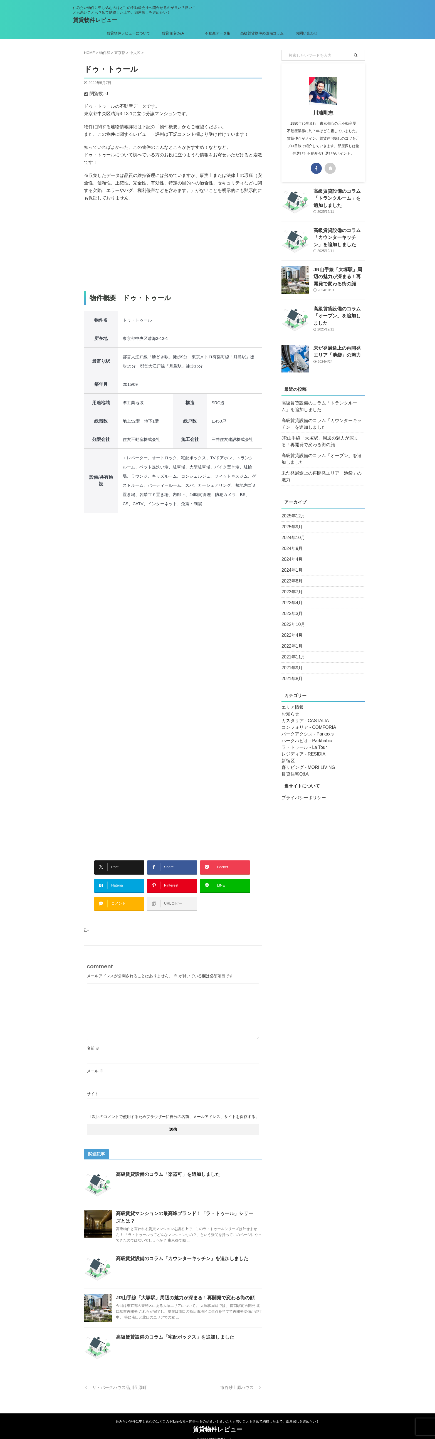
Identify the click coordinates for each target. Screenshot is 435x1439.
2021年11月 (291, 650)
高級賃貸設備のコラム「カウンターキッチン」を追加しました (178, 1250)
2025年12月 (291, 509)
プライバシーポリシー (300, 791)
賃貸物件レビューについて (128, 33)
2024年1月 (290, 563)
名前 (93, 1040)
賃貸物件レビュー (95, 20)
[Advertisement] (173, 246)
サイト (92, 1085)
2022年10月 (291, 618)
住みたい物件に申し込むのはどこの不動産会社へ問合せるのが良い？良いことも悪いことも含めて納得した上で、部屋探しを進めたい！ (217, 1413)
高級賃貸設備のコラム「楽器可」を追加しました (165, 1166)
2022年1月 (290, 639)
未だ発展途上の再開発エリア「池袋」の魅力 (320, 473)
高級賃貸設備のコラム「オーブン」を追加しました (322, 459)
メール (95, 1062)
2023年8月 (290, 574)
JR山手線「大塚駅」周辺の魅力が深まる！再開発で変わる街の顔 (181, 1289)
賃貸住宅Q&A (173, 33)
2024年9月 (290, 542)
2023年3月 (290, 607)
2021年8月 (290, 672)
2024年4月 (290, 553)
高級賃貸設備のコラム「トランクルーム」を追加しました (322, 406)
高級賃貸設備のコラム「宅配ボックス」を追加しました (171, 1328)
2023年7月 (290, 585)
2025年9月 (290, 520)
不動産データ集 (217, 33)
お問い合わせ (306, 33)
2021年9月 (290, 661)
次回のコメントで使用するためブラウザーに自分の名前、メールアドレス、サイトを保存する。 (175, 1108)
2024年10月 (291, 531)
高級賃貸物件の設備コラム (262, 33)
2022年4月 (290, 628)
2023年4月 (290, 596)
